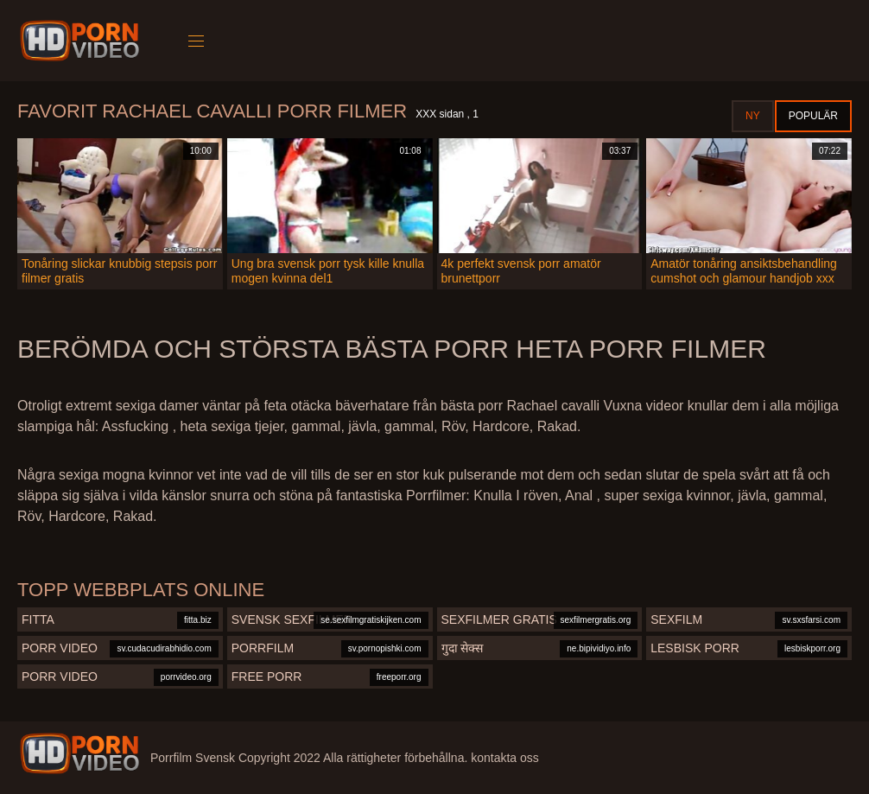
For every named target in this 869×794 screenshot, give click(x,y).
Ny (752, 116)
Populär (813, 116)
